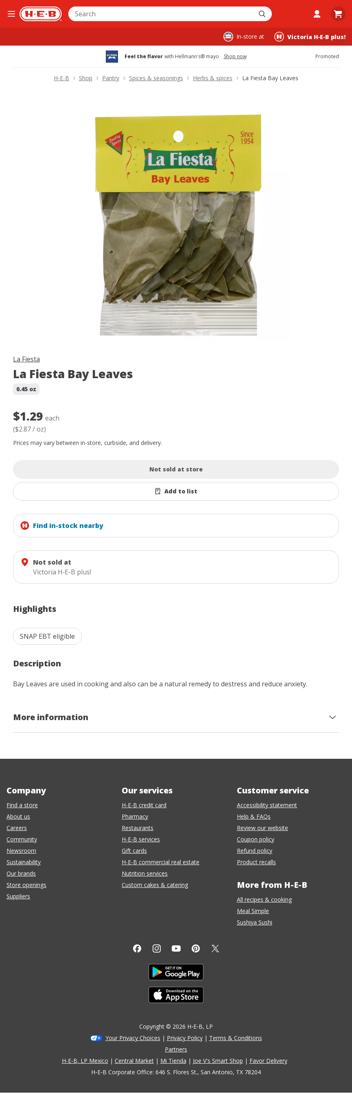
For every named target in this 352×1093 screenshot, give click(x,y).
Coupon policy (255, 839)
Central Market (134, 1061)
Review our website (262, 828)
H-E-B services (141, 839)
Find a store (22, 805)
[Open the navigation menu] (11, 14)
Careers (17, 828)
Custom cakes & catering (155, 885)
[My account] (317, 14)
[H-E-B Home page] (41, 14)
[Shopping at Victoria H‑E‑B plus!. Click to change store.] (309, 37)
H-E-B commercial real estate (160, 862)
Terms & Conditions (235, 1038)
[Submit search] (263, 14)
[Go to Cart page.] (338, 14)
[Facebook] (137, 948)
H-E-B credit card (144, 805)
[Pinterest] (196, 948)
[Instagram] (157, 948)
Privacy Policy (185, 1038)
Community (22, 839)
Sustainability (24, 862)
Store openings (26, 885)
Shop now (235, 56)
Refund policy (254, 850)
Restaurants (137, 828)
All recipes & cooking (264, 899)
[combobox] (161, 14)
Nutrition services (145, 873)
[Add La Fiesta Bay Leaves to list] (176, 491)
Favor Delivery (268, 1061)
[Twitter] (215, 948)
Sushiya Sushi (254, 922)
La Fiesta (26, 359)
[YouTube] (176, 948)
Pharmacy (135, 816)
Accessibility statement (267, 805)
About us (18, 816)
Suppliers (18, 896)
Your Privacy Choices (132, 1038)
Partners (176, 1049)
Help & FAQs (254, 816)
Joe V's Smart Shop (218, 1061)
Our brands (21, 873)
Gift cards (134, 850)
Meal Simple (253, 911)
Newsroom (21, 850)
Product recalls (256, 862)
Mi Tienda (173, 1061)
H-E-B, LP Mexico (85, 1061)
